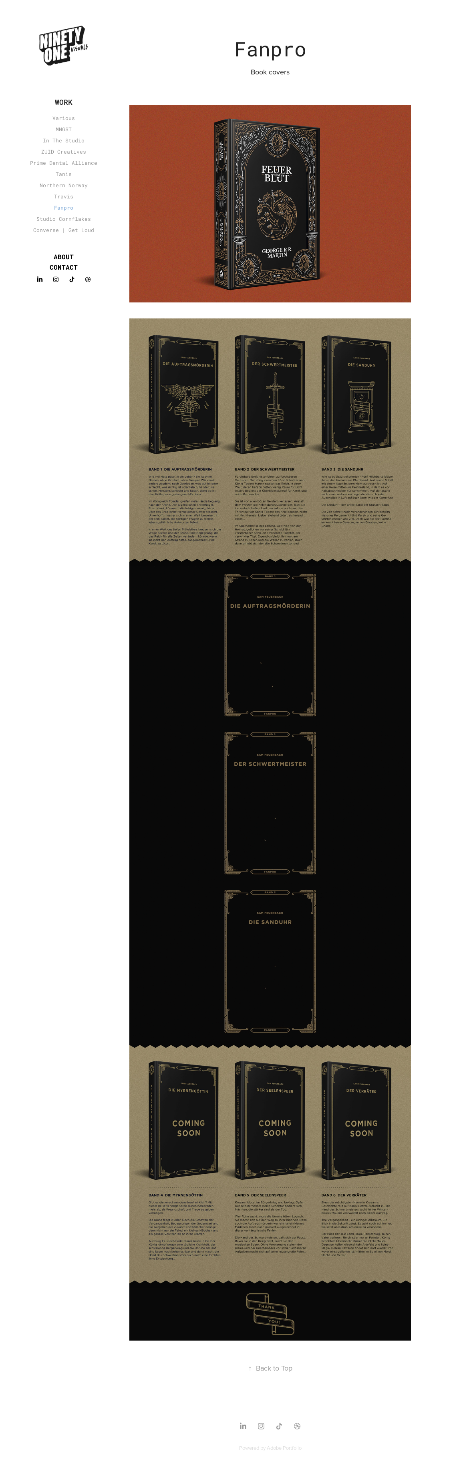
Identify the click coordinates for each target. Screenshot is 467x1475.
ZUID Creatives (63, 151)
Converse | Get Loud (63, 230)
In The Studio (64, 140)
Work (63, 102)
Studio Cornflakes (63, 218)
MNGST (64, 129)
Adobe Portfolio (284, 1447)
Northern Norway (64, 185)
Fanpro (63, 207)
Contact (64, 267)
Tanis (64, 174)
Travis (63, 196)
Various (63, 118)
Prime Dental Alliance (63, 162)
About (64, 256)
